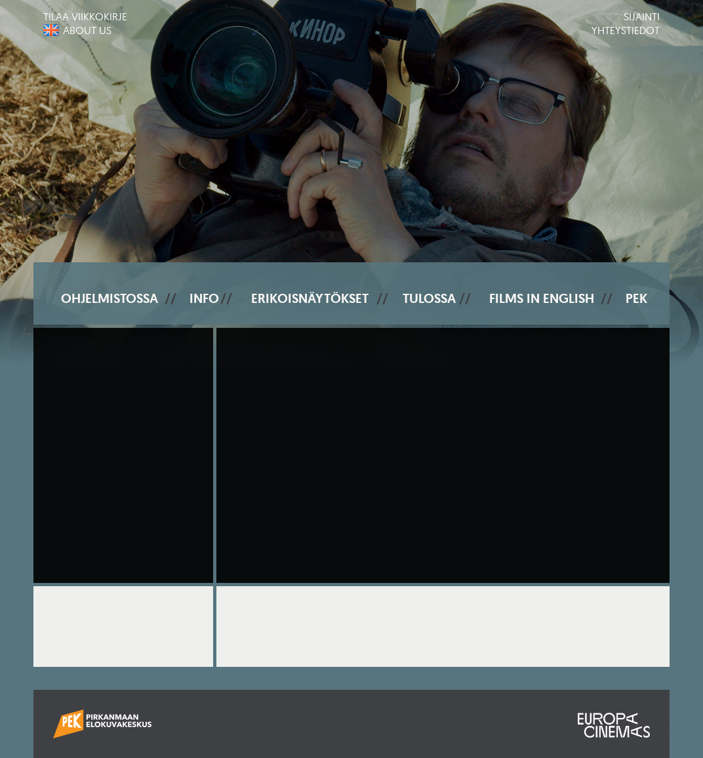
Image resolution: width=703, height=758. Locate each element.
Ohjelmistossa (109, 298)
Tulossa (429, 298)
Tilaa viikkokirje (85, 16)
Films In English (541, 298)
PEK (636, 298)
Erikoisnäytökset (310, 298)
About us (87, 30)
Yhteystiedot (626, 30)
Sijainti (642, 16)
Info (204, 298)
